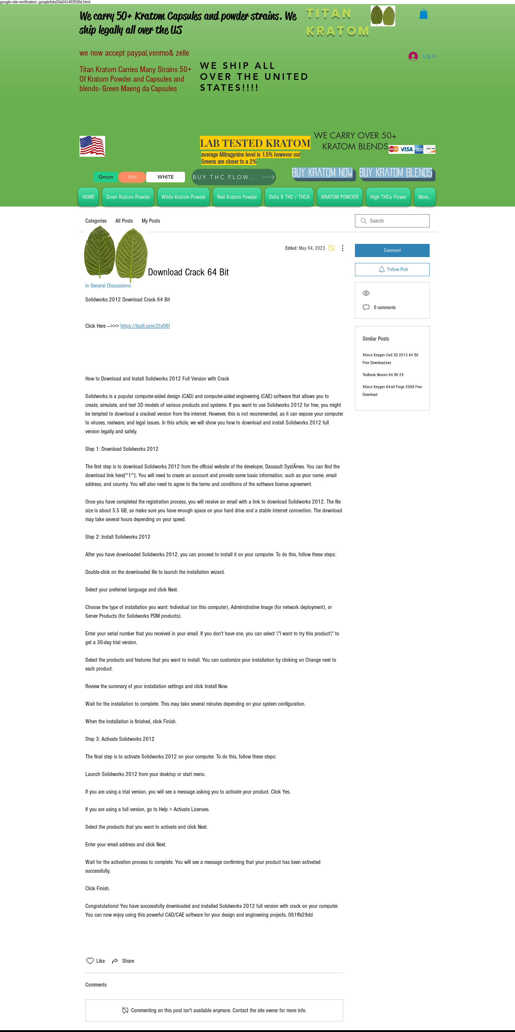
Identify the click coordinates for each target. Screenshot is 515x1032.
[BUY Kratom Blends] (395, 172)
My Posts (151, 221)
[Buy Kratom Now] (322, 172)
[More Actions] (338, 248)
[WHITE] (165, 177)
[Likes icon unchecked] (90, 961)
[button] (423, 14)
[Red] (132, 177)
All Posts (124, 221)
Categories (96, 221)
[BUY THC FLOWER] (234, 177)
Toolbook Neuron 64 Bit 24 (383, 374)
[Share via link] (122, 961)
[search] (392, 220)
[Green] (105, 177)
